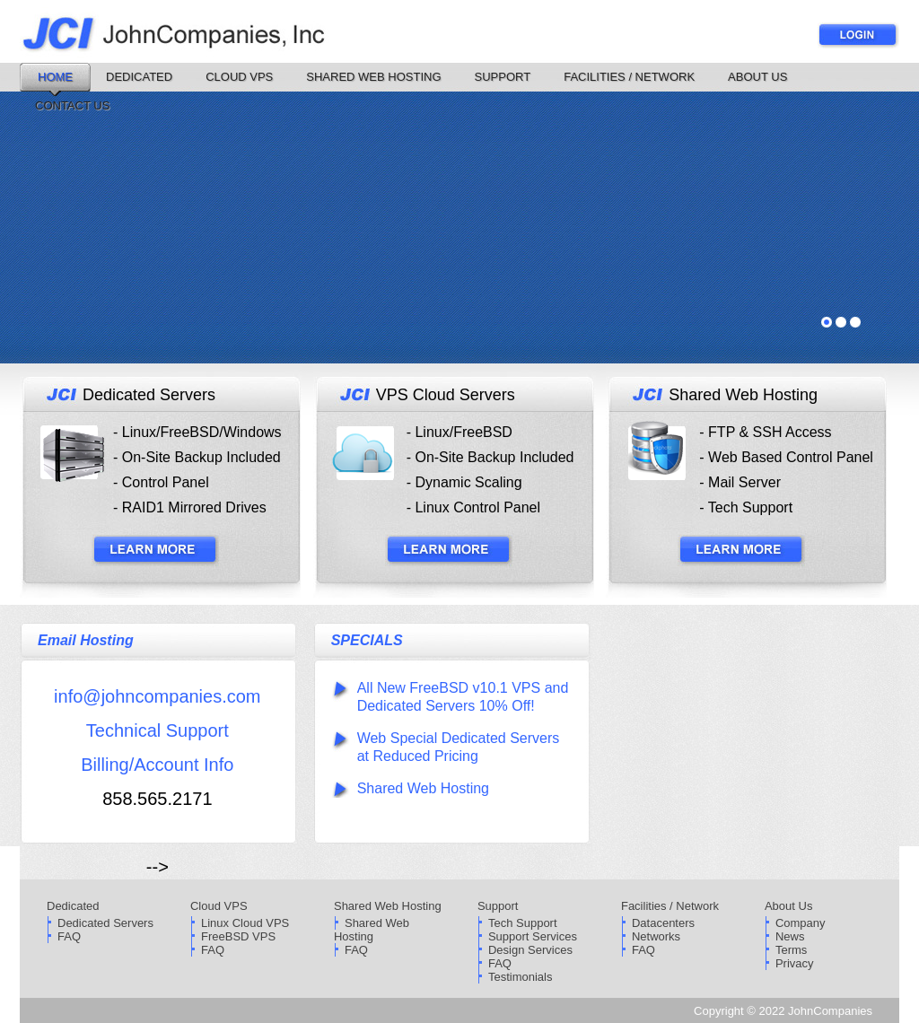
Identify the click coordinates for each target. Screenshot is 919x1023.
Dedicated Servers (105, 923)
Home (55, 76)
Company (800, 923)
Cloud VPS (239, 76)
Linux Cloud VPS (245, 923)
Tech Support (522, 923)
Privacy (794, 963)
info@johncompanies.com (157, 696)
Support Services (532, 936)
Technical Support (157, 730)
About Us (757, 76)
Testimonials (520, 977)
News (790, 936)
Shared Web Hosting (373, 76)
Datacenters (663, 923)
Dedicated (139, 76)
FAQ (69, 936)
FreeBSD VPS (238, 936)
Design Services (530, 950)
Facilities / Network (629, 76)
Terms (791, 950)
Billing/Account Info (157, 764)
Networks (656, 936)
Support (503, 76)
